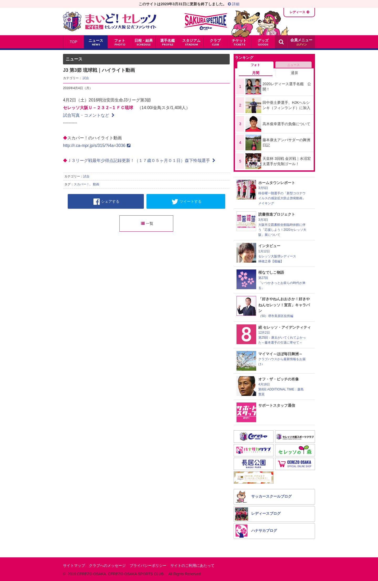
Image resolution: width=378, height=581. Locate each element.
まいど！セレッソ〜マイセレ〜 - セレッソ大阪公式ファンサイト (109, 21)
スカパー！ (82, 184)
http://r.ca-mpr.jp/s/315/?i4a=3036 (96, 145)
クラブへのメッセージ (107, 565)
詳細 (233, 4)
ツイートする (186, 201)
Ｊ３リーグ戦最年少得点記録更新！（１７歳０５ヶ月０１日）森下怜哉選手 (141, 160)
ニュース (293, 65)
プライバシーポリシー (148, 565)
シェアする (106, 201)
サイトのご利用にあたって (192, 565)
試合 (86, 78)
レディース (297, 12)
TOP (73, 42)
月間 (255, 73)
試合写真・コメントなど (88, 115)
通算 (294, 73)
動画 (96, 184)
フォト (255, 65)
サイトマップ (74, 565)
